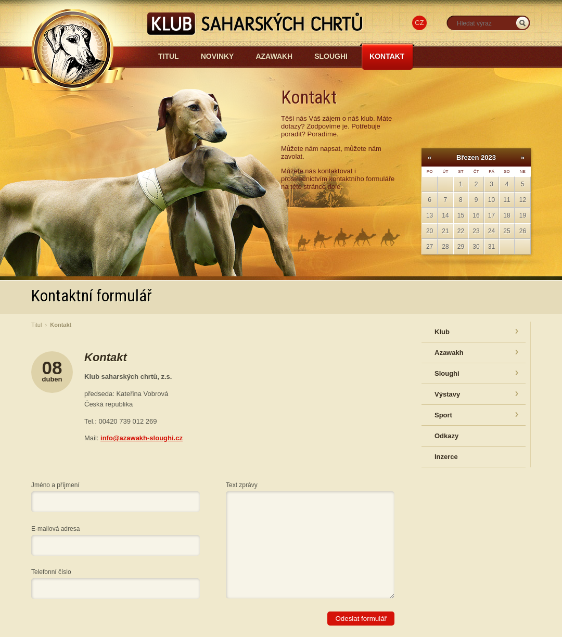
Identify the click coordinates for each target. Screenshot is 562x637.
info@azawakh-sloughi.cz (141, 438)
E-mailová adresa (55, 528)
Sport (443, 415)
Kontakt (386, 56)
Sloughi (331, 56)
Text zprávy (242, 485)
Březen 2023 (476, 157)
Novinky (217, 56)
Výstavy (447, 394)
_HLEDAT (522, 23)
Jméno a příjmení (55, 485)
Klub (442, 332)
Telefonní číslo (51, 572)
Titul (168, 56)
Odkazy (446, 436)
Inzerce (446, 457)
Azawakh (274, 56)
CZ (419, 23)
